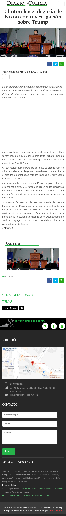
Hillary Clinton (10, 308)
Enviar (8, 451)
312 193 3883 (16, 384)
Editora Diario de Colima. (30, 321)
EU (21, 308)
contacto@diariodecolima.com (24, 395)
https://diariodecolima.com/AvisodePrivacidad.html (41, 488)
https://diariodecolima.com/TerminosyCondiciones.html (25, 495)
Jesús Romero (55, 510)
